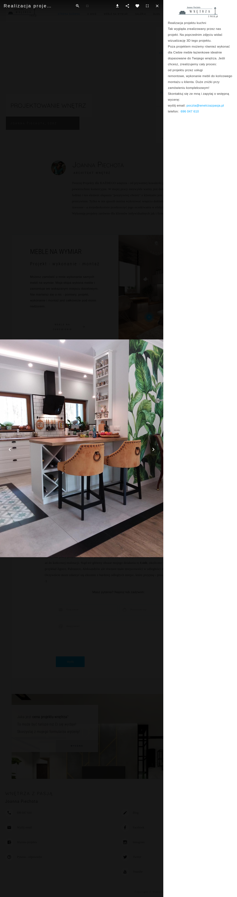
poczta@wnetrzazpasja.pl (205, 105)
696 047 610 (190, 111)
